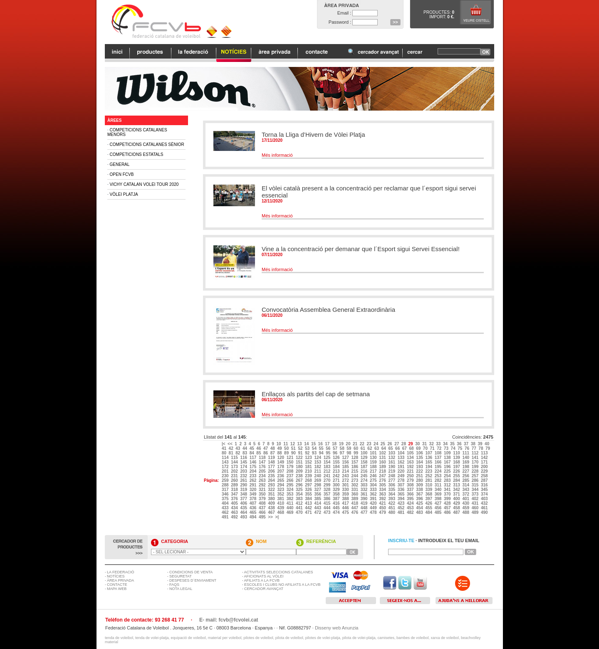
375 (226, 498)
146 (253, 462)
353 (291, 494)
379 (263, 498)
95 (329, 453)
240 (318, 476)
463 (235, 512)
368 (429, 494)
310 (429, 485)
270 (328, 480)
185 (346, 466)
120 (281, 457)
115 (235, 457)
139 (457, 457)
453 (411, 508)
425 (420, 503)
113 (485, 453)
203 (244, 471)
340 (439, 489)
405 (235, 503)
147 (263, 462)
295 (291, 485)
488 (466, 512)
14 (307, 444)
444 (328, 508)
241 (328, 476)
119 (272, 457)
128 (355, 457)
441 (300, 508)
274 (365, 480)
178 (281, 466)
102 (383, 453)
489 (476, 512)
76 (467, 448)
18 (335, 444)
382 (291, 498)
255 (457, 476)
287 (485, 480)
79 (488, 448)
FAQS (174, 584)
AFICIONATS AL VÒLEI (264, 576)
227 (466, 471)
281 (429, 480)
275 (374, 480)
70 (426, 448)
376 (235, 498)
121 (291, 457)
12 (293, 444)
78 (481, 448)
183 (328, 466)
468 (281, 512)
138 (448, 457)
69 (419, 448)
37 (467, 444)
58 (343, 448)
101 (374, 453)
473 (328, 512)
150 (291, 462)
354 (300, 494)
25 (383, 444)
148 (272, 462)
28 (404, 444)
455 (429, 508)
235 (272, 476)
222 (420, 471)
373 (476, 494)
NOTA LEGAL (180, 589)
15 (314, 444)
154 (328, 462)
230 (226, 476)
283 (448, 480)
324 (291, 489)
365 (402, 494)
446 (346, 508)
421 (383, 503)
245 (365, 476)
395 (411, 498)
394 (402, 498)
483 (420, 512)
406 (244, 503)
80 (225, 453)
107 (429, 453)
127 (346, 457)
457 (448, 508)
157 (355, 462)
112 (476, 453)
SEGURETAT (180, 576)
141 (476, 457)
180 (300, 466)
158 (365, 462)
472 (318, 512)
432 (485, 503)
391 (374, 498)
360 (355, 494)
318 (235, 489)
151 (300, 462)
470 (300, 512)
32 (432, 444)
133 (402, 457)
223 (429, 471)
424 (411, 503)
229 (485, 471)
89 (287, 453)
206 (272, 471)
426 (429, 503)
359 (346, 494)
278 (402, 480)
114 (226, 457)
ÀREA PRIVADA (120, 580)
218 (383, 471)
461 (485, 508)
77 (475, 448)
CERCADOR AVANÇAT (263, 589)
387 (337, 498)
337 (411, 489)
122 (300, 457)
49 (280, 448)
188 (374, 466)
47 (266, 448)
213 (337, 471)
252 (429, 476)
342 (457, 489)
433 (226, 508)
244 (355, 476)
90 (294, 453)
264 (272, 480)
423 (402, 503)
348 (244, 494)
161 (392, 462)
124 (318, 457)
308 (411, 485)
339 (429, 489)
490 (485, 512)
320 (253, 489)
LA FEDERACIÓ (120, 572)
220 (402, 471)
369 (439, 494)
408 (263, 503)
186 (355, 466)
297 (309, 485)
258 (485, 476)
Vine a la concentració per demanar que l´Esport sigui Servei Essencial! (361, 248)
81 (232, 453)
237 (291, 476)
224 (439, 471)
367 (420, 494)
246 (374, 476)
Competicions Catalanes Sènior (147, 144)
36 (460, 444)
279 (411, 480)
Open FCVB (122, 174)
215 (355, 471)
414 (318, 503)
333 (374, 489)
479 (383, 512)
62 (370, 448)
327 (318, 489)
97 (343, 453)
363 (383, 494)
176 (263, 466)
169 (466, 462)
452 (402, 508)
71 (433, 448)
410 (281, 503)
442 (309, 508)
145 (244, 462)
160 (383, 462)
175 (253, 466)
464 (244, 512)
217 (374, 471)
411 (291, 503)
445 (337, 508)
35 (453, 444)
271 (337, 480)
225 (448, 471)
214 (346, 471)
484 (429, 512)
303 (365, 485)
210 (309, 471)
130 (374, 457)
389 (355, 498)
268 (309, 480)
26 (390, 444)
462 (226, 512)
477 (365, 512)
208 (291, 471)
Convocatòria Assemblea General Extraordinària (328, 309)
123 (309, 457)
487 (457, 512)
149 (281, 462)
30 (418, 444)
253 (439, 476)
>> (271, 517)
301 (346, 485)
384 (309, 498)
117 (253, 457)
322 (272, 489)
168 (457, 462)
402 (476, 498)
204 (253, 471)
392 (383, 498)
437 (263, 508)
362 (374, 494)
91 (301, 453)
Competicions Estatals (136, 154)
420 (374, 503)
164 (420, 462)
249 (402, 476)
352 (281, 494)
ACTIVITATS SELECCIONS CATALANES (278, 572)
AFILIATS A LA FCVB (262, 580)
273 (355, 480)
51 (294, 448)
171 (485, 462)
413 (309, 503)
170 (476, 462)
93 (315, 453)
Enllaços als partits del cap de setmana (316, 393)
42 (232, 448)
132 (392, 457)
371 (457, 494)
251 (420, 476)
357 (328, 494)
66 (398, 448)
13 (300, 444)
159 (374, 462)
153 (318, 462)
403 (485, 498)
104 (402, 453)
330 (346, 489)
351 (272, 494)
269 (318, 480)
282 (439, 480)
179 (291, 466)
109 (448, 453)
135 (420, 457)
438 (272, 508)
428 (448, 503)
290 (244, 485)
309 (420, 485)
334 (383, 489)
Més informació (277, 155)
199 (476, 466)
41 (225, 448)
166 (439, 462)
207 (281, 471)
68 (412, 448)
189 (383, 466)
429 (457, 503)
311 (439, 485)
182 (318, 466)
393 (392, 498)
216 (365, 471)
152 (309, 462)
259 (226, 480)
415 (328, 503)
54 (315, 448)
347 (235, 494)
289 (235, 485)
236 (281, 476)
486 (448, 512)
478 (374, 512)
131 (383, 457)
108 (439, 453)
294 (281, 485)
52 (301, 448)
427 (439, 503)
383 (300, 498)
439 (281, 508)
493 (244, 517)
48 (273, 448)
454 (420, 508)
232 (244, 476)
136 (429, 457)
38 (474, 444)
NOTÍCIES (116, 576)
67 (405, 448)
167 (448, 462)
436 (253, 508)
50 (287, 448)
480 (392, 512)
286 (476, 480)
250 (411, 476)
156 (346, 462)
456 (439, 508)
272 (346, 480)
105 (411, 453)
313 (457, 485)
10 (279, 444)
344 (476, 489)
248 (392, 476)
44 (245, 448)
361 (365, 494)
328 (328, 489)
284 (457, 480)
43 (238, 448)
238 (300, 476)
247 (383, 476)
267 (300, 480)
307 (402, 485)
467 (272, 512)
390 (365, 498)
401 (466, 498)
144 (235, 462)
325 (300, 489)
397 (429, 498)
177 (272, 466)
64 (384, 448)
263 (263, 480)
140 (466, 457)
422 (392, 503)
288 (226, 485)
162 (402, 462)
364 (392, 494)
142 (485, 457)
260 (235, 480)
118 (263, 457)
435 (244, 508)
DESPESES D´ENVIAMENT (192, 580)
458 (457, 508)
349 (253, 494)
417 (346, 503)
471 (309, 512)
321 (263, 489)
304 (374, 485)
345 (485, 489)
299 (328, 485)
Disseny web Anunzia (337, 627)
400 (457, 498)
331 (355, 489)
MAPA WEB (116, 589)
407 (253, 503)
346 (226, 494)
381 (281, 498)
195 (439, 466)
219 (392, 471)
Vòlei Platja (124, 194)
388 (346, 498)
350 (263, 494)
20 (348, 444)
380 (272, 498)
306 (392, 485)
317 (226, 489)
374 (485, 494)
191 (402, 466)
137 (439, 457)
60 (356, 448)
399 (448, 498)
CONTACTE (117, 584)
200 (485, 466)
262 (253, 480)
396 (420, 498)
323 (281, 489)
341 (448, 489)
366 (411, 494)
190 (392, 466)
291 (253, 485)
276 (383, 480)
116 (244, 457)
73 (447, 448)
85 (259, 453)
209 (300, 471)
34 (446, 444)
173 (235, 466)
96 (336, 453)
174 (244, 466)
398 (439, 498)
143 (226, 462)
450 (383, 508)
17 (328, 444)
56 (329, 448)
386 (328, 498)
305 (383, 485)
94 (322, 453)
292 (263, 485)
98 (349, 453)
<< (230, 444)
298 (318, 485)
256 (466, 476)
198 (466, 466)
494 (253, 517)
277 (392, 480)
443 (318, 508)
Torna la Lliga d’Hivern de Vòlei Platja (313, 134)
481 (402, 512)
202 (235, 471)
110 (457, 453)
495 (263, 517)
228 (476, 471)
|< (224, 444)
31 (425, 444)
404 (226, 503)
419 (365, 503)
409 (272, 503)
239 (309, 476)
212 (328, 471)
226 (457, 471)
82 (238, 453)
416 (337, 503)
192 (411, 466)
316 (485, 485)
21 (356, 444)
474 (337, 512)
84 (252, 453)
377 (244, 498)
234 (263, 476)
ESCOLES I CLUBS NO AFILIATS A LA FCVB (282, 584)
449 (374, 508)
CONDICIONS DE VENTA (191, 572)
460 (476, 508)
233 (253, 476)
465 (253, 512)
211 (318, 471)
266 (291, 480)
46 (259, 448)
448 (365, 508)
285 (466, 480)
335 (392, 489)
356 (318, 494)
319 (244, 489)
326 (309, 489)
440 (291, 508)
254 (448, 476)
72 (440, 448)
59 (349, 448)
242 (337, 476)
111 (466, 453)
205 (263, 471)
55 (322, 448)
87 (273, 453)
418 (355, 503)
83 (245, 453)
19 (342, 444)
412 (300, 503)
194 (429, 466)
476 (355, 512)
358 (337, 494)
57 (336, 448)
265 (281, 480)
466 (263, 512)
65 (391, 448)
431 (476, 503)
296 (300, 485)
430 (466, 503)
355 (309, 494)
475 (346, 512)
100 (365, 453)
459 (466, 508)
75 (460, 448)
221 (411, 471)
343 (466, 489)
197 (457, 466)
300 (337, 485)
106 (420, 453)
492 (235, 517)
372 (466, 494)
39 (480, 444)
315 (476, 485)
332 (365, 489)
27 (397, 444)
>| (277, 517)
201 (226, 471)
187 (365, 466)
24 (376, 444)
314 (466, 485)
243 (346, 476)
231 (235, 476)
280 (420, 480)
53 (308, 448)
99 (356, 453)
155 (337, 462)
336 (402, 489)
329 (337, 489)
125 (328, 457)
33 (439, 444)
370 (448, 494)
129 (365, 457)
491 (226, 517)
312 (448, 485)
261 (244, 480)
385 (318, 498)
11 (286, 444)
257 (476, 476)
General (120, 164)
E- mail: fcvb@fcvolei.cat (228, 620)
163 (411, 462)
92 (308, 453)
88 (280, 453)
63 (377, 448)
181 (309, 466)
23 (369, 444)
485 (439, 512)
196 (448, 466)
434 (235, 508)
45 (252, 448)
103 (392, 453)
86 (266, 453)
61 (363, 448)
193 (420, 466)
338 (420, 489)
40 (487, 444)
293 (272, 485)
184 (337, 466)
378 (253, 498)
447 (355, 508)
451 (392, 508)
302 (355, 485)
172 (226, 466)
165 (429, 462)
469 (291, 512)
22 (363, 444)
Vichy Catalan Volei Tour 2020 (144, 184)
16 (321, 444)
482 (411, 512)
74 (454, 448)
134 (411, 457)
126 (337, 457)
